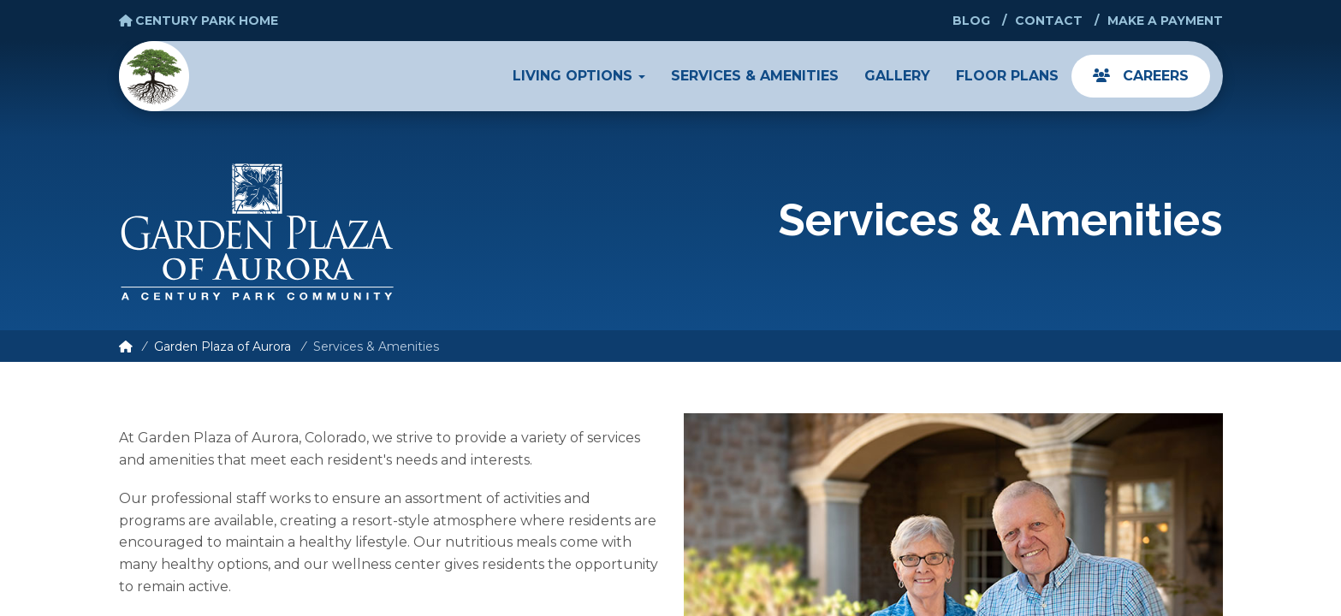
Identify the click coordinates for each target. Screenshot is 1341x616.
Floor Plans (1007, 76)
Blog (971, 20)
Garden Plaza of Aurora (222, 346)
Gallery (897, 76)
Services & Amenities (755, 76)
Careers (1141, 76)
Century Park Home (199, 20)
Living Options (579, 76)
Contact (1049, 20)
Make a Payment (1165, 20)
